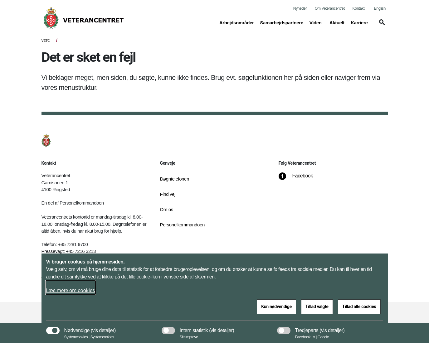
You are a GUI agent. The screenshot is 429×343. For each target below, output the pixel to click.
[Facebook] (300, 179)
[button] (381, 25)
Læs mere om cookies (70, 290)
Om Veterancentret (330, 8)
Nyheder (300, 8)
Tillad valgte (317, 306)
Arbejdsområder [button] (236, 22)
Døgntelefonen (174, 178)
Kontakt (359, 8)
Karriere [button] (359, 22)
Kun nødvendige (276, 306)
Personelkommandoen (182, 224)
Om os (166, 209)
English (380, 8)
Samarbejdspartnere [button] (281, 22)
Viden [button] (316, 22)
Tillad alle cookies (359, 306)
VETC (45, 40)
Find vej (168, 194)
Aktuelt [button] (336, 22)
